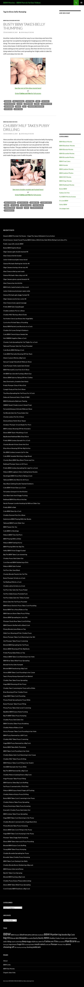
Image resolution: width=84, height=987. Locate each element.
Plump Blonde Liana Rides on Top (14, 629)
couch (13, 941)
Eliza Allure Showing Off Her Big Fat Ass (16, 448)
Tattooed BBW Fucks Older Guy (14, 523)
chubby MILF (34, 202)
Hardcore (70, 941)
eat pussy (46, 101)
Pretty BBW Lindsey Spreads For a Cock (16, 440)
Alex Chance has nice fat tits (12, 283)
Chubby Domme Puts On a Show (14, 515)
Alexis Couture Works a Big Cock (14, 358)
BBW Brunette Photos (66, 157)
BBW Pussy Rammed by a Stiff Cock (15, 735)
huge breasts (13, 944)
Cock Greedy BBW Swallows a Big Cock (16, 889)
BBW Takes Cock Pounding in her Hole (16, 751)
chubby (52, 938)
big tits (7, 937)
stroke (19, 207)
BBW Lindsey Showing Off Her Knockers (17, 429)
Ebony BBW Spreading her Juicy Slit (15, 617)
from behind (61, 941)
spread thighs (9, 207)
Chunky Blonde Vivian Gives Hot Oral (16, 444)
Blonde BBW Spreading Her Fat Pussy (16, 645)
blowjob (23, 938)
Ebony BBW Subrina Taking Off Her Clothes (18, 377)
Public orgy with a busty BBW (13, 244)
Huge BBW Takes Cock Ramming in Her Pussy (18, 818)
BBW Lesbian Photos (66, 173)
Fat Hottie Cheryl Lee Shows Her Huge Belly (18, 318)
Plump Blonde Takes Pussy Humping (15, 826)
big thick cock (23, 202)
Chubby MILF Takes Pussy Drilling (26, 127)
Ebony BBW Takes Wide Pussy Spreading (17, 885)
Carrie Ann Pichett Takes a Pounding (15, 322)
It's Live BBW (63, 201)
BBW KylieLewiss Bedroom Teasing (15, 401)
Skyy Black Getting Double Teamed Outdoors (18, 484)
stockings (23, 947)
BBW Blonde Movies (10, 122)
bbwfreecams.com (27, 934)
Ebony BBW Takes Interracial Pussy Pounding (18, 841)
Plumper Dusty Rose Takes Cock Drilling (16, 621)
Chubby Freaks (60, 938)
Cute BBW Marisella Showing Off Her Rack (17, 354)
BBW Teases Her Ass (10, 527)
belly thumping (19, 101)
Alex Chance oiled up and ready (14, 271)
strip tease (18, 109)
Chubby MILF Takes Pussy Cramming (15, 739)
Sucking (30, 947)
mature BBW (9, 106)
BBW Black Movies (65, 142)
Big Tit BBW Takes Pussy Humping (14, 716)
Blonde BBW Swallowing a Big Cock (15, 668)
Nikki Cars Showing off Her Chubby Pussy (17, 633)
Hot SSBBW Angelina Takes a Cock (14, 338)
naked (18, 106)
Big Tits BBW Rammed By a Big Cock (15, 771)
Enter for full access (28, 93)
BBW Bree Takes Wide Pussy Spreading (16, 661)
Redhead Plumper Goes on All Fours (15, 464)
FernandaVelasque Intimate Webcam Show (17, 409)
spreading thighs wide (36, 106)
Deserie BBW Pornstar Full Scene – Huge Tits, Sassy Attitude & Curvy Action (29, 236)
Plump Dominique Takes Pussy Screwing (16, 806)
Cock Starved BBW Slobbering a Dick (15, 562)
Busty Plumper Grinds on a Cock (14, 578)
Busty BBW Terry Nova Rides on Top (15, 609)
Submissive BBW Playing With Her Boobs (17, 519)
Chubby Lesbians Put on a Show (14, 311)
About (5, 961)
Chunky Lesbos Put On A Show (13, 417)
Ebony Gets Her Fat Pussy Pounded (15, 602)
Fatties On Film (64, 193)
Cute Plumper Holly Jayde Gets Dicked (16, 366)
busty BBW (30, 101)
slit (24, 106)
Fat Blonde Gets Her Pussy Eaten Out (15, 413)
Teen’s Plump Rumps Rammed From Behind (18, 676)
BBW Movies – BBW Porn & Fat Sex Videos (22, 2)
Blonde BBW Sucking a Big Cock (14, 877)
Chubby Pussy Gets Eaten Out (13, 558)
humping (27, 944)
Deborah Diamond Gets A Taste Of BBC (16, 397)
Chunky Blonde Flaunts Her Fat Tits (15, 574)
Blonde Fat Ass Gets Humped (13, 664)
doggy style (31, 941)
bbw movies (5, 981)
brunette (30, 938)
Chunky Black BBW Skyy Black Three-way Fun (18, 460)
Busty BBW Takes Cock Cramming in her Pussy (19, 798)
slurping (19, 947)
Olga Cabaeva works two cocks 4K (14, 299)
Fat (43, 941)
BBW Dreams (15, 935)
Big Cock (71, 935)
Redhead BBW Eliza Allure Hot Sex (15, 499)
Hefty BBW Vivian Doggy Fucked (14, 550)
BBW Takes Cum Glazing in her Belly (15, 861)
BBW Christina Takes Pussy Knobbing (16, 723)
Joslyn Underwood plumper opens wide (16, 291)
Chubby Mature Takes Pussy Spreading (16, 802)
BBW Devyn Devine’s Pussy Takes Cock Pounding (19, 605)
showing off (8, 947)
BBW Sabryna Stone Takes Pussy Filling (16, 613)
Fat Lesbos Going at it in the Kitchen (15, 491)
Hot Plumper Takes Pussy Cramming (15, 641)
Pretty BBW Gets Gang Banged (13, 307)
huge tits (21, 944)
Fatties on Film (10, 104)
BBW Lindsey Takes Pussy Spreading (15, 814)
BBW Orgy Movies (65, 181)
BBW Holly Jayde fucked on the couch (16, 287)
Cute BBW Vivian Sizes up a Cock (14, 488)
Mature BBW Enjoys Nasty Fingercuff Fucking (18, 790)
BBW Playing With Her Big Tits (13, 547)
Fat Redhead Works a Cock (12, 582)
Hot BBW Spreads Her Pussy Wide (14, 767)
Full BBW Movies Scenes (67, 197)
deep (38, 101)
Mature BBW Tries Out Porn (12, 535)
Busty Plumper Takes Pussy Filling (14, 704)
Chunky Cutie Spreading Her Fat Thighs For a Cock (20, 342)
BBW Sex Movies (9, 969)
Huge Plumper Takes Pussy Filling (14, 778)
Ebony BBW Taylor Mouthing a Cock (15, 432)
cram (7, 205)
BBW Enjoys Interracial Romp (13, 869)
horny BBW (28, 104)
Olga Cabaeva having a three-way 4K (15, 267)
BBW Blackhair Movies (11, 20)
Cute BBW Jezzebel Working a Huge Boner (17, 456)
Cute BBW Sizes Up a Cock (12, 511)
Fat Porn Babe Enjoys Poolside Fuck (15, 594)
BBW (7, 934)
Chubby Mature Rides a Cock (13, 727)
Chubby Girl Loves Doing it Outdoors (15, 330)
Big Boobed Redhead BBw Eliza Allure (16, 436)
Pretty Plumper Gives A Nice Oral (14, 385)
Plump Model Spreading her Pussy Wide (16, 700)
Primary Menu (81, 2)
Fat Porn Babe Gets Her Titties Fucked (16, 598)
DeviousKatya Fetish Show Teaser (14, 421)
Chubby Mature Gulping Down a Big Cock (17, 775)
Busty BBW (63, 189)
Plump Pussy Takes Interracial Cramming (17, 708)
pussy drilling (38, 205)
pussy (68, 944)
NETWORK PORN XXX (14, 981)
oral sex (47, 944)
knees (37, 104)
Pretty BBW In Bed (9, 507)
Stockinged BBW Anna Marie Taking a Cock (17, 476)
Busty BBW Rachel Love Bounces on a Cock (17, 326)
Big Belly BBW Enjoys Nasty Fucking (15, 712)
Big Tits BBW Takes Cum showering (15, 554)
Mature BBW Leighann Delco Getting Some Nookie (20, 472)
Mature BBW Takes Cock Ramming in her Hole (18, 657)
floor (20, 104)
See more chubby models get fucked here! (28, 189)
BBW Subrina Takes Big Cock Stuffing (15, 782)
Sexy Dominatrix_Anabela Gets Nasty (15, 381)
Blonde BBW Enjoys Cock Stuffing (14, 845)
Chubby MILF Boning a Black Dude (15, 315)
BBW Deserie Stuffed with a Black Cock (16, 625)
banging (8, 101)
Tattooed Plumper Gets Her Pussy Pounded (17, 346)
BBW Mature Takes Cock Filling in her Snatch (18, 763)
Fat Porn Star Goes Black (11, 570)
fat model (15, 205)
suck (26, 207)
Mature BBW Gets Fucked (12, 566)
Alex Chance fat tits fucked (12, 256)
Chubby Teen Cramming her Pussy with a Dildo (19, 688)
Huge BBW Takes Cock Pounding (14, 696)
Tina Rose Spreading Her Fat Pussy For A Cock (19, 393)
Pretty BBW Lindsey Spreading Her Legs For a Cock (20, 468)
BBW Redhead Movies (66, 185)
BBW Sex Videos (22, 981)
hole (78, 941)
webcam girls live (30, 981)
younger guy (9, 210)
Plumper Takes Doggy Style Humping (15, 837)
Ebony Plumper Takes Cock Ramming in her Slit (19, 637)
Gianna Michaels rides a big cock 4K (15, 275)
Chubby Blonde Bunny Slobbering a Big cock (18, 865)
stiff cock (8, 109)
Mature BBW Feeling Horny (12, 543)
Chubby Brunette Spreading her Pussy (16, 853)
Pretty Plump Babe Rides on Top (14, 653)
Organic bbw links (9, 972)
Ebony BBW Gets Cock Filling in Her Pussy (17, 830)
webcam (37, 947)
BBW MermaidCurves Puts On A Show (16, 370)
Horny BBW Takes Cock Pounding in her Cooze (19, 672)
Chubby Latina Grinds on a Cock (14, 586)
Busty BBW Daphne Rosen (12, 248)
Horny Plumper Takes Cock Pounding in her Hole (19, 731)
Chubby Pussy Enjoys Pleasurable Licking (17, 881)
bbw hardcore (39, 935)
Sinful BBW (63, 204)
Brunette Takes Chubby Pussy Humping (16, 857)
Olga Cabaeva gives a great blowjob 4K (16, 279)
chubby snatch (46, 202)
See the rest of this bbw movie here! (28, 88)
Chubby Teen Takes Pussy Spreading (15, 680)
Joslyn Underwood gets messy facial (15, 259)
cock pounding (72, 938)
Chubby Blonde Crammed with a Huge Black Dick (20, 822)
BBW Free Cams (64, 161)
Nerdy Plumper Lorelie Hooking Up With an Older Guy (21, 503)
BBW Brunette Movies (66, 153)
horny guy (5, 944)
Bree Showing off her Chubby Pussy (15, 692)
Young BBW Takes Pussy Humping (14, 849)
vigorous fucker (36, 207)
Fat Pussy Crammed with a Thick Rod (15, 786)
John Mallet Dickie (27, 32)
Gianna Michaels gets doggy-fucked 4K (16, 295)
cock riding (7, 941)
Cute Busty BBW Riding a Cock (13, 350)
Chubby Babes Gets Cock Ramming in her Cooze (19, 755)
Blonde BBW (15, 938)
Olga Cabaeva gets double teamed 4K (15, 252)
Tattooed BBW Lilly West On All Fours (16, 480)
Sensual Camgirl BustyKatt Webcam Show (17, 362)
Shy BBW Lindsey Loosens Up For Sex (15, 452)
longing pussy (46, 104)
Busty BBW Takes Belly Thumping (24, 26)
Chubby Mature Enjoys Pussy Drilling (16, 794)
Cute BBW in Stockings (11, 531)
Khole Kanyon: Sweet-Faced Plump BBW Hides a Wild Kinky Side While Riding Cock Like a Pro (35, 240)
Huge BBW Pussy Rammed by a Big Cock (17, 743)
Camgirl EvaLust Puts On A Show (14, 389)
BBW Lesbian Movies (66, 169)
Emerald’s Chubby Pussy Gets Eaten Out (16, 810)
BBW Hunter (63, 165)
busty (35, 938)
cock (66, 938)
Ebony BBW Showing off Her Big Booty (16, 649)
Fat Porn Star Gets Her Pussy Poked (15, 590)
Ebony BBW (38, 941)
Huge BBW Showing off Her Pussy (14, 684)
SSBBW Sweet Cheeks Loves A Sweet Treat (17, 405)
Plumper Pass (61, 944)
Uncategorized (64, 208)
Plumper (54, 944)
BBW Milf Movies (65, 177)
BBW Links (7, 965)
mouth (37, 944)
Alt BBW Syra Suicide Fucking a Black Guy (17, 374)
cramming (18, 941)
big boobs (62, 934)
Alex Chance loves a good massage (14, 303)
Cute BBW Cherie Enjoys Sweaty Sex (15, 334)
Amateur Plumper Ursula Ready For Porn (17, 425)
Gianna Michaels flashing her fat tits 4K (16, 263)
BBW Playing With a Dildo (12, 539)
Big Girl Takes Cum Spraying (12, 873)
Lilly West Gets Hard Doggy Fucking (15, 495)
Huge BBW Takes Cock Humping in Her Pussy (18, 834)
